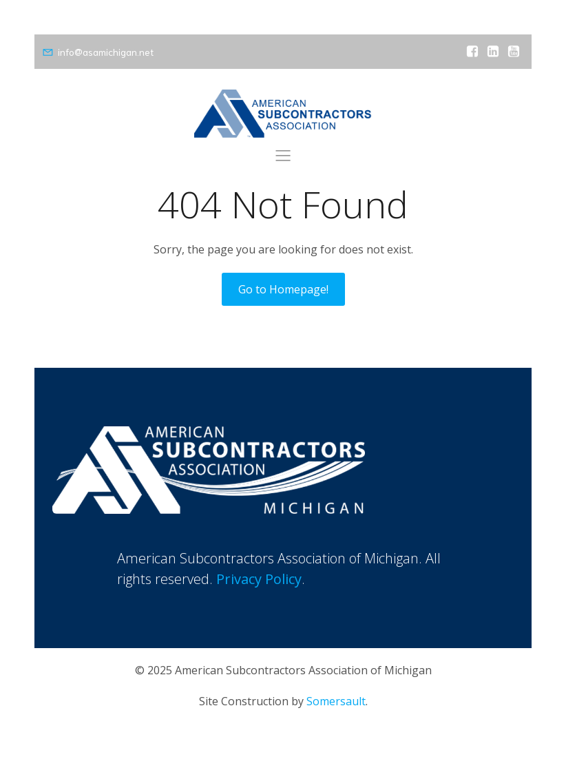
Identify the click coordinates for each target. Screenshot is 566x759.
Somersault (336, 701)
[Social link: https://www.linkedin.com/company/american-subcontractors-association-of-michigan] (493, 51)
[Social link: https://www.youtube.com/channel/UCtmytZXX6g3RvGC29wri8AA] (513, 51)
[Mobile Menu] (283, 155)
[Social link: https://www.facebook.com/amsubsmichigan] (472, 51)
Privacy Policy (259, 579)
